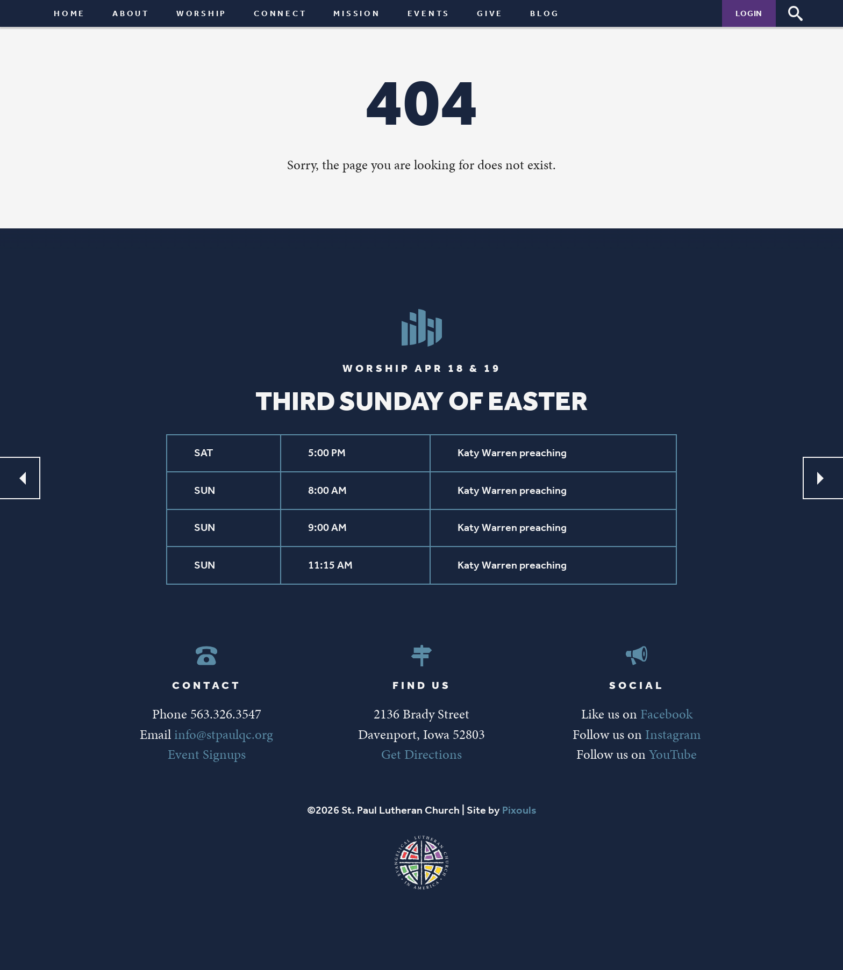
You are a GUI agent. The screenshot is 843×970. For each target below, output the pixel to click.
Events (429, 13)
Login (748, 13)
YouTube (673, 754)
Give (490, 13)
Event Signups (207, 754)
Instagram (673, 734)
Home (69, 13)
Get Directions (421, 754)
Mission (356, 13)
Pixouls (519, 810)
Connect (280, 13)
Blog (545, 13)
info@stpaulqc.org (223, 734)
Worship (201, 13)
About (130, 13)
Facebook (666, 714)
